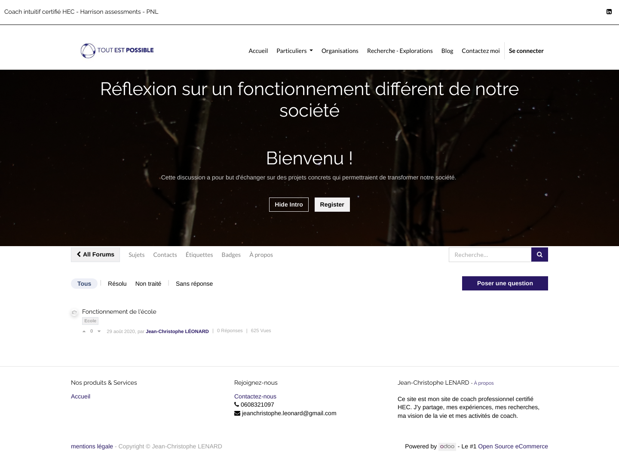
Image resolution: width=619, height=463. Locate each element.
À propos (261, 254)
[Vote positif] (86, 331)
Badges (231, 254)
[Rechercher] (539, 254)
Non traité (148, 283)
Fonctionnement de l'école (119, 312)
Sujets (136, 254)
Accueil (80, 396)
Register (332, 204)
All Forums (95, 254)
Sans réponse (194, 283)
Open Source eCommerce (513, 446)
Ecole (90, 321)
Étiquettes (199, 254)
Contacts (165, 254)
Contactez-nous (255, 396)
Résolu (117, 283)
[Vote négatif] (99, 331)
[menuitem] (258, 50)
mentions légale (93, 446)
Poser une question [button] (505, 283)
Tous (84, 283)
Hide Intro (289, 204)
